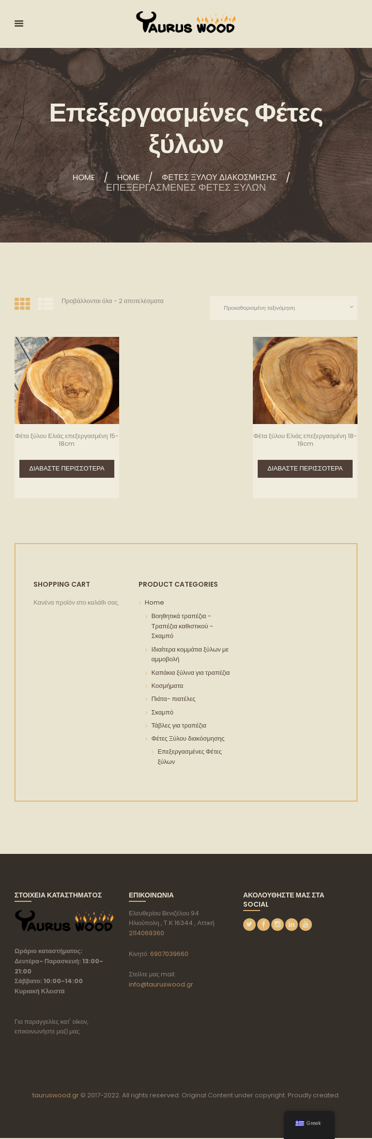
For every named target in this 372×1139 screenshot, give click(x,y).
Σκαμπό (162, 713)
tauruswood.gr (55, 1096)
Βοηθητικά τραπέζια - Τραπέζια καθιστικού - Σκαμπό (182, 627)
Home (69, 177)
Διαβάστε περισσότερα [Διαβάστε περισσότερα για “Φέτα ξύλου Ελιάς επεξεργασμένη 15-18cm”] (66, 469)
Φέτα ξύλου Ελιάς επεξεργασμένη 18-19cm (305, 440)
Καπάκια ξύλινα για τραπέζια (190, 673)
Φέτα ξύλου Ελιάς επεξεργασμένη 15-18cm (67, 440)
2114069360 (146, 934)
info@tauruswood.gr (161, 984)
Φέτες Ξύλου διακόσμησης (225, 177)
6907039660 (169, 954)
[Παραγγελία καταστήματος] (280, 308)
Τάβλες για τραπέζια (178, 726)
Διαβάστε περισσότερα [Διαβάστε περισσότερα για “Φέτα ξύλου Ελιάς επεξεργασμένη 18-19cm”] (304, 469)
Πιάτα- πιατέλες (173, 699)
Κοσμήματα (167, 686)
